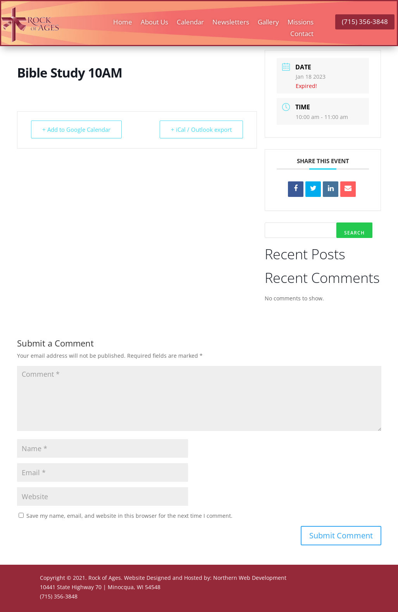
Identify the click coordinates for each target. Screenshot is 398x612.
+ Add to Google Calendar (76, 129)
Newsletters (230, 22)
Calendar (190, 22)
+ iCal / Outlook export (201, 129)
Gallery (268, 22)
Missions (301, 22)
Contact (302, 34)
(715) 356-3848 (365, 21)
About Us (154, 22)
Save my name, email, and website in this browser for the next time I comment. (129, 515)
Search (354, 232)
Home (122, 22)
